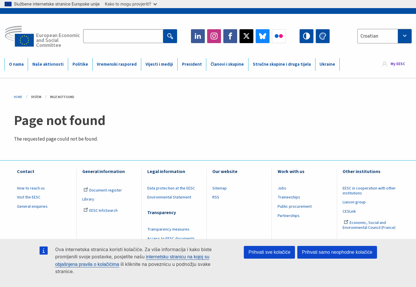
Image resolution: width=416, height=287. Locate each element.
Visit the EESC (28, 197)
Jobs (282, 188)
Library (88, 199)
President (192, 64)
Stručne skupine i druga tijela (282, 64)
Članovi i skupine (227, 64)
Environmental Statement (169, 197)
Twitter (246, 36)
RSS (215, 197)
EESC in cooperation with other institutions (369, 190)
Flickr (279, 36)
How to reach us (31, 188)
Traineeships (289, 197)
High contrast (306, 36)
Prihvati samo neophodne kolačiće (337, 252)
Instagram (214, 36)
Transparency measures (168, 229)
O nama (16, 64)
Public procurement (295, 206)
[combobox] (384, 36)
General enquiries (32, 206)
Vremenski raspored (117, 64)
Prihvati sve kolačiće (269, 252)
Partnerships (289, 216)
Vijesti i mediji (159, 64)
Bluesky (263, 36)
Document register (102, 190)
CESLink (349, 211)
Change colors (323, 36)
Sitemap (219, 188)
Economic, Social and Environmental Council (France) (369, 225)
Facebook (230, 36)
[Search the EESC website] (123, 36)
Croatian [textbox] (369, 36)
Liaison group (354, 202)
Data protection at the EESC (171, 188)
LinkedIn (198, 36)
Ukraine (327, 64)
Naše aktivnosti (48, 64)
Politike (80, 64)
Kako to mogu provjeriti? (131, 3)
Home (18, 97)
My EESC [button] (398, 64)
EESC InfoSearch (100, 211)
